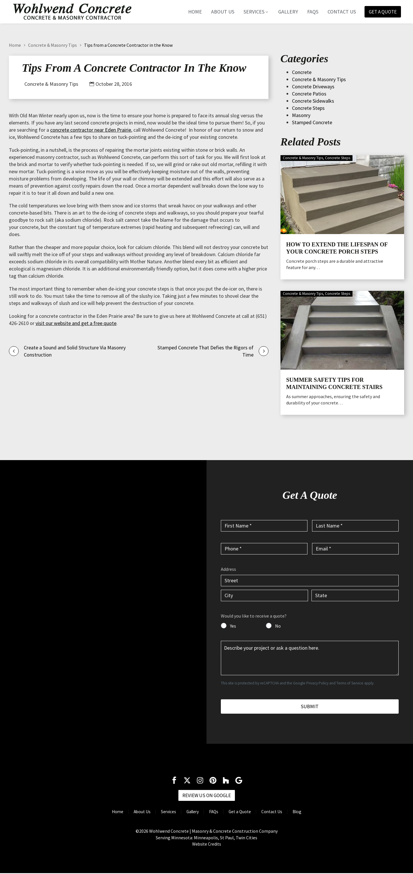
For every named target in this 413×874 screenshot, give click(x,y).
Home (192, 12)
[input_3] (264, 548)
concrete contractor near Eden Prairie (90, 129)
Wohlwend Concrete (169, 832)
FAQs (309, 12)
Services (253, 12)
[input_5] (310, 658)
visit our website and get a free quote (76, 323)
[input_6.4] (355, 595)
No (278, 626)
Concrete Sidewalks (313, 101)
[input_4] (355, 548)
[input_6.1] (310, 580)
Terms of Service (349, 683)
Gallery (285, 12)
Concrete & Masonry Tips (52, 45)
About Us (219, 12)
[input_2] (355, 526)
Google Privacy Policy (310, 683)
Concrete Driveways (313, 86)
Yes (233, 626)
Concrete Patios (309, 93)
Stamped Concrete (312, 122)
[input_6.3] (264, 595)
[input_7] (224, 625)
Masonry (301, 115)
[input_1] (264, 526)
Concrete (301, 72)
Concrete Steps (308, 108)
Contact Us (339, 12)
